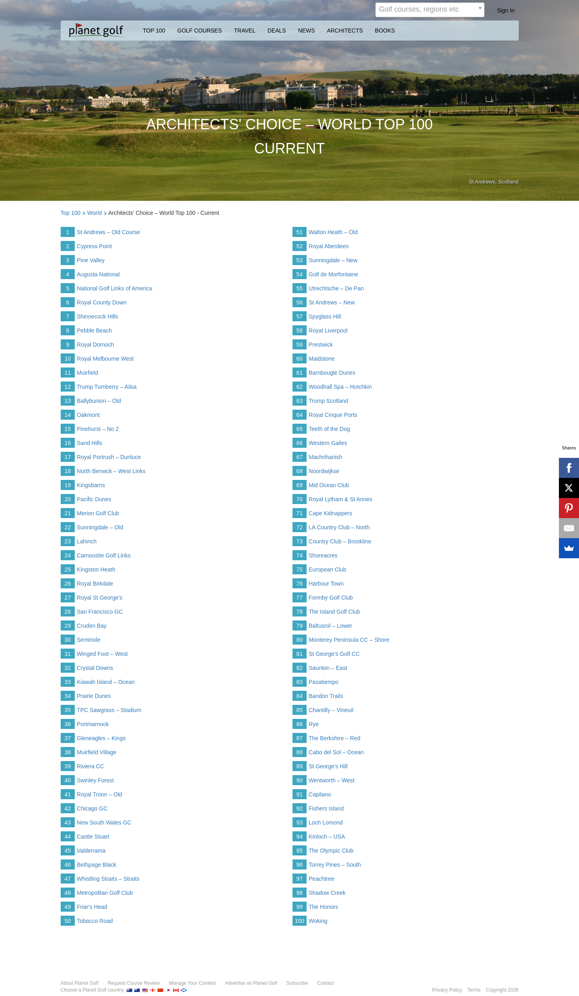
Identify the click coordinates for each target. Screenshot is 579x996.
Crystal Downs (95, 668)
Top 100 (71, 213)
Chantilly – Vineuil (331, 710)
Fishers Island (326, 808)
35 (68, 710)
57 (300, 316)
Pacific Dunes (94, 499)
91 (300, 794)
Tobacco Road (95, 921)
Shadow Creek (327, 893)
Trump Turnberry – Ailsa (107, 387)
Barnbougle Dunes (332, 372)
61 (300, 372)
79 (300, 625)
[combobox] (430, 9)
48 (68, 893)
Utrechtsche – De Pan (336, 288)
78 (300, 611)
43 (68, 822)
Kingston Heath (96, 569)
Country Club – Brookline (340, 541)
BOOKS (385, 30)
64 (300, 415)
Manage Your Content (192, 983)
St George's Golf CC (334, 654)
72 (300, 527)
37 (68, 738)
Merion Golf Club (98, 513)
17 (68, 457)
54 (300, 274)
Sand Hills (89, 443)
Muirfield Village (97, 752)
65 (300, 429)
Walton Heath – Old (333, 232)
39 (68, 766)
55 (300, 288)
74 (300, 555)
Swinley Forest (95, 780)
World (94, 213)
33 (68, 682)
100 (299, 921)
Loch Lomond (326, 822)
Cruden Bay (91, 625)
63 (300, 401)
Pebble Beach (94, 330)
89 (300, 766)
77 (300, 597)
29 (68, 625)
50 (68, 921)
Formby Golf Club (331, 597)
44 (68, 836)
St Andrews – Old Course (108, 232)
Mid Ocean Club (329, 485)
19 (68, 485)
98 (300, 893)
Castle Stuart (93, 836)
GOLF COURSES (199, 30)
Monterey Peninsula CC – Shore (349, 640)
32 (68, 668)
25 (68, 569)
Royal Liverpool (328, 330)
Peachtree (321, 879)
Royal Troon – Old (99, 794)
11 (68, 372)
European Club (327, 569)
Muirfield (87, 372)
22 (68, 527)
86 (300, 724)
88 (300, 752)
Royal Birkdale (95, 583)
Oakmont (88, 415)
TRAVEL (244, 30)
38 (68, 752)
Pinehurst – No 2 (98, 429)
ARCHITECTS (345, 30)
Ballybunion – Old (99, 401)
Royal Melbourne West (105, 358)
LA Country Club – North (339, 527)
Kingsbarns (91, 485)
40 (68, 780)
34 (68, 696)
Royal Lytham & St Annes (340, 499)
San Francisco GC (100, 611)
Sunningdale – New (333, 260)
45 (68, 850)
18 (68, 471)
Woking (318, 921)
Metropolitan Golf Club (105, 893)
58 (300, 330)
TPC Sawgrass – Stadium (109, 710)
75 (300, 569)
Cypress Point (94, 246)
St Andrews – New (331, 302)
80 (300, 640)
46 (68, 864)
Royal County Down (102, 302)
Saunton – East (328, 668)
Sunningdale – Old (100, 527)
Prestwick (321, 344)
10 (68, 358)
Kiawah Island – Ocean (106, 682)
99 (300, 907)
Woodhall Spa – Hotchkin (340, 387)
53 (300, 260)
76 (300, 583)
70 (300, 499)
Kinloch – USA (327, 836)
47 (68, 879)
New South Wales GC (104, 822)
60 (300, 358)
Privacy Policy (447, 990)
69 (300, 485)
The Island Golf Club (334, 611)
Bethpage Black (96, 864)
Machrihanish (325, 457)
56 (300, 302)
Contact (325, 983)
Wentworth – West (331, 780)
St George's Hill (328, 766)
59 (300, 344)
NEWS (306, 30)
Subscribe (297, 983)
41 (68, 794)
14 (68, 415)
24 (68, 555)
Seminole (88, 640)
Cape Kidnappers (330, 513)
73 (300, 541)
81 (300, 654)
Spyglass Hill (325, 316)
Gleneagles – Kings (101, 738)
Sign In (506, 10)
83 (300, 682)
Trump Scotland (328, 401)
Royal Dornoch (95, 344)
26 (68, 583)
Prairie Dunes (94, 696)
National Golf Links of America (114, 288)
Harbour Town (326, 583)
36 (68, 724)
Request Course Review (134, 983)
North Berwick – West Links (111, 471)
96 (300, 864)
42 (68, 808)
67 (300, 457)
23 (68, 541)
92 (300, 808)
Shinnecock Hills (97, 316)
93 (300, 822)
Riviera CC (90, 766)
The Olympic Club (331, 850)
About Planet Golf (79, 983)
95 (300, 850)
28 (68, 611)
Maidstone (322, 358)
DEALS (277, 30)
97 (300, 879)
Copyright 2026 (502, 990)
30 (68, 640)
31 (68, 654)
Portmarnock (92, 724)
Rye (314, 724)
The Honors (323, 907)
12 (68, 387)
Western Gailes (328, 443)
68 (300, 471)
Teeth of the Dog (329, 429)
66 (300, 443)
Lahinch (86, 541)
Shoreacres (323, 555)
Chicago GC (92, 808)
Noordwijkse (324, 471)
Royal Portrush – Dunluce (109, 457)
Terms (474, 990)
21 (68, 513)
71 (300, 513)
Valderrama (91, 850)
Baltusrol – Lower (330, 625)
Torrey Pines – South (335, 864)
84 (300, 696)
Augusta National (98, 274)
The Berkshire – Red (334, 738)
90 (300, 780)
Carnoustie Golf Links (104, 555)
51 (300, 232)
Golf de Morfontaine (333, 274)
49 (68, 907)
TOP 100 (154, 30)
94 (300, 836)
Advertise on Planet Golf (251, 983)
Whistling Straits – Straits (108, 879)
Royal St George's (99, 597)
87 (300, 738)
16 (68, 443)
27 (68, 597)
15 (68, 429)
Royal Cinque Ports (333, 415)
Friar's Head (92, 907)
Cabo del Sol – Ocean (336, 752)
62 (300, 387)
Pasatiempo (323, 682)
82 (300, 668)
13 (68, 401)
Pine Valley (90, 260)
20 (68, 499)
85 (300, 710)
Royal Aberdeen (329, 246)
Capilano (320, 794)
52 (300, 246)
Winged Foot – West (102, 654)
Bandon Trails (326, 696)
